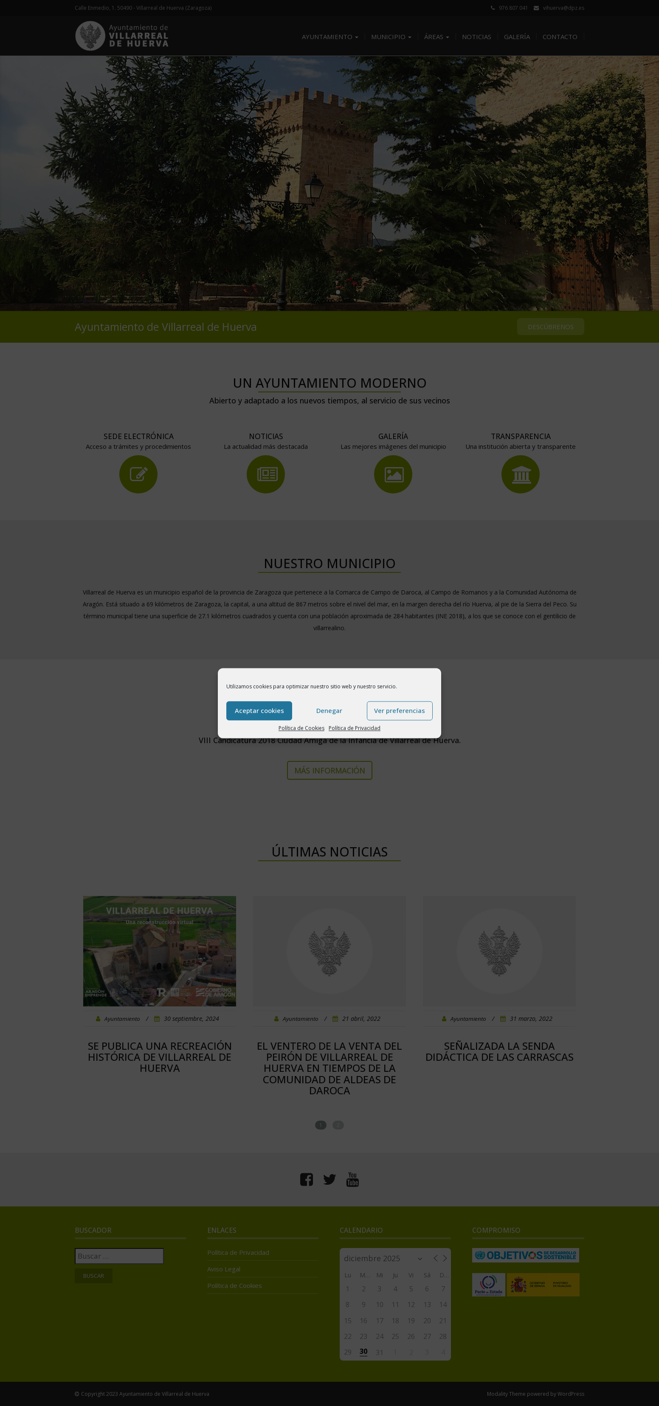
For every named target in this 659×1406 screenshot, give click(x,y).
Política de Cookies (301, 728)
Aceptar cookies (259, 710)
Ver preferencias (399, 710)
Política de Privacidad (354, 728)
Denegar (329, 710)
